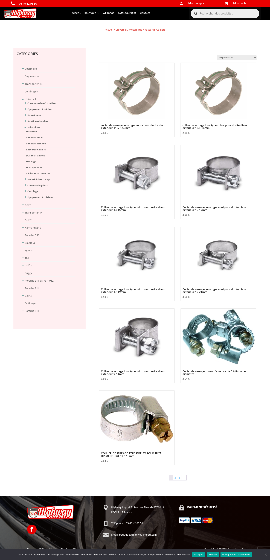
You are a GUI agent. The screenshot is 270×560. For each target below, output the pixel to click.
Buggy (28, 273)
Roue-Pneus (34, 115)
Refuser (213, 554)
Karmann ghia (33, 227)
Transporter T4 (33, 212)
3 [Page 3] (179, 477)
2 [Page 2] (175, 477)
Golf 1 (28, 205)
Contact (145, 13)
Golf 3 (28, 265)
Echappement (34, 167)
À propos (108, 13)
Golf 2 (28, 220)
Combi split (31, 91)
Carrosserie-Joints (37, 185)
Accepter (198, 554)
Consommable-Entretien (41, 103)
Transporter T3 (33, 84)
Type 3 (29, 250)
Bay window (32, 76)
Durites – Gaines (35, 155)
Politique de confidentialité (236, 554)
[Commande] (237, 57)
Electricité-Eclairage (38, 179)
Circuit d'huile (34, 137)
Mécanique (135, 29)
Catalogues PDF (127, 13)
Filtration (31, 131)
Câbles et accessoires (38, 173)
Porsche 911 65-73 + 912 (39, 280)
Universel (121, 29)
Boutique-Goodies (37, 121)
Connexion (19, 36)
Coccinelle (31, 68)
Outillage (32, 191)
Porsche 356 (32, 235)
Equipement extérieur (40, 197)
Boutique (90, 13)
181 (27, 258)
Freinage (31, 161)
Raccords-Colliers (36, 149)
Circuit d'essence (36, 143)
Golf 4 (28, 296)
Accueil (76, 13)
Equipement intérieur (40, 109)
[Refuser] (265, 554)
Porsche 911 (32, 311)
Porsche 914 (32, 288)
